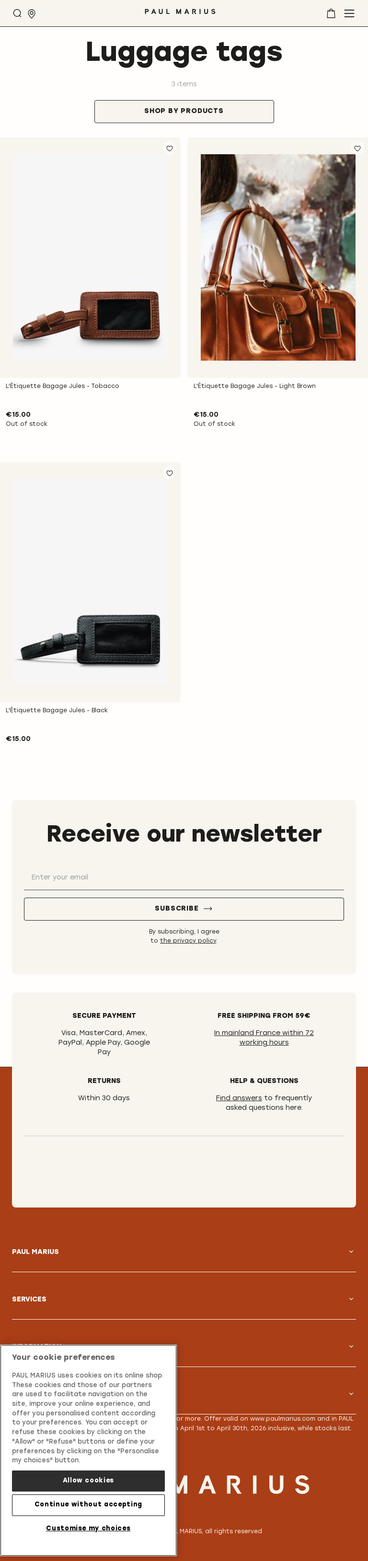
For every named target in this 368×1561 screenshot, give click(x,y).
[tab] (184, 111)
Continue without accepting (88, 1502)
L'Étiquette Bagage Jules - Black (57, 711)
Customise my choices (88, 1526)
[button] (169, 148)
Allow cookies (89, 1478)
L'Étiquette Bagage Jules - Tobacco (62, 386)
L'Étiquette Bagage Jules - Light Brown (255, 386)
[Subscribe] (184, 909)
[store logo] (180, 15)
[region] (88, 1447)
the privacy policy (188, 941)
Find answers (239, 1098)
